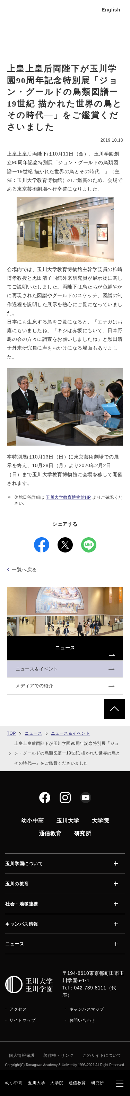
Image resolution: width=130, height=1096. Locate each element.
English (111, 9)
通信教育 (77, 1082)
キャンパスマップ (86, 1009)
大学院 (56, 1082)
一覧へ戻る (24, 569)
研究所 (97, 1082)
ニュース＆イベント (70, 733)
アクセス (18, 1009)
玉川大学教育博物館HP (68, 497)
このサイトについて (102, 1055)
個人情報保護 (22, 1055)
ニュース (33, 733)
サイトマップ (22, 1020)
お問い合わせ (82, 1020)
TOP (11, 733)
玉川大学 (36, 1082)
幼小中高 (14, 1082)
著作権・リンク (58, 1055)
